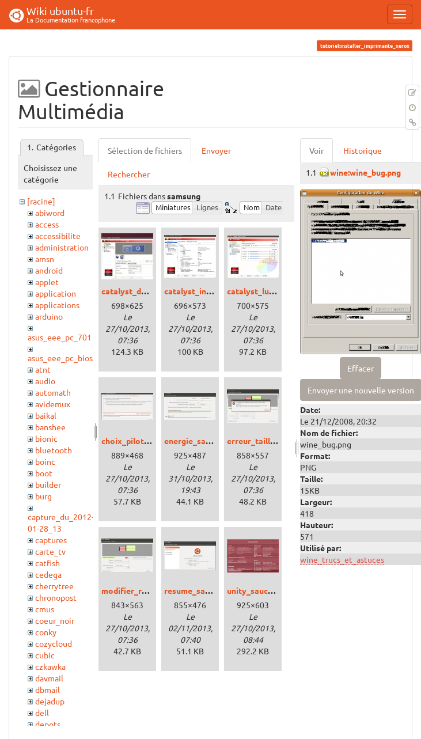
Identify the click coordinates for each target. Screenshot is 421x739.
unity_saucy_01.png (264, 590)
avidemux (52, 404)
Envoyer (216, 150)
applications (57, 305)
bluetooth (53, 450)
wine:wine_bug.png (365, 172)
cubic (45, 655)
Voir (316, 150)
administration (62, 247)
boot (43, 473)
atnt (43, 369)
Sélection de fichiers (145, 150)
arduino (49, 316)
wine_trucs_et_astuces (342, 559)
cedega (48, 574)
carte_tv (50, 551)
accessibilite (58, 235)
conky (45, 632)
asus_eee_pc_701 (60, 337)
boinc (45, 461)
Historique (362, 150)
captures (51, 540)
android (49, 270)
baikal (45, 415)
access (47, 224)
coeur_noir (54, 620)
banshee (50, 427)
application (55, 293)
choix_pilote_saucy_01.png (152, 440)
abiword (50, 212)
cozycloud (53, 643)
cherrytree (54, 586)
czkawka (50, 666)
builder (48, 484)
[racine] (41, 201)
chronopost (56, 597)
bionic (46, 438)
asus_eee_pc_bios (60, 358)
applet (47, 281)
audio (45, 381)
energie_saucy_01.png (206, 440)
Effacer (360, 368)
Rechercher (129, 174)
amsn (44, 258)
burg (43, 496)
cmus (44, 609)
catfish (47, 563)
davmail (49, 678)
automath (53, 392)
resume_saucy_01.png (205, 590)
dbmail (47, 689)
